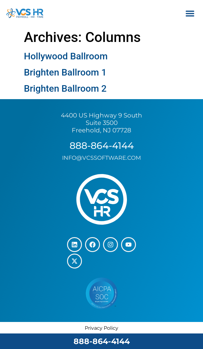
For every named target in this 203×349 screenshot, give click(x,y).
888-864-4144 (102, 341)
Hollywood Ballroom (66, 56)
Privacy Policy (101, 328)
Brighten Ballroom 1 (65, 72)
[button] (190, 13)
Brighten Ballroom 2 (65, 88)
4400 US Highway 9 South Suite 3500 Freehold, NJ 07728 (101, 123)
